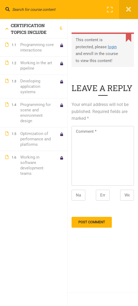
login (112, 46)
